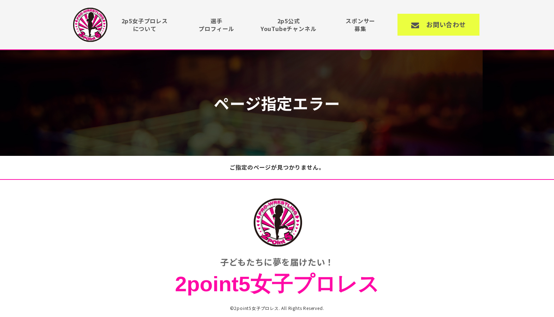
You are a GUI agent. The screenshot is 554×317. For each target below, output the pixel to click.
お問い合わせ (446, 24)
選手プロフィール (216, 25)
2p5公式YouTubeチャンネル (289, 25)
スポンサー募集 (360, 25)
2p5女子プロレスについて (145, 25)
